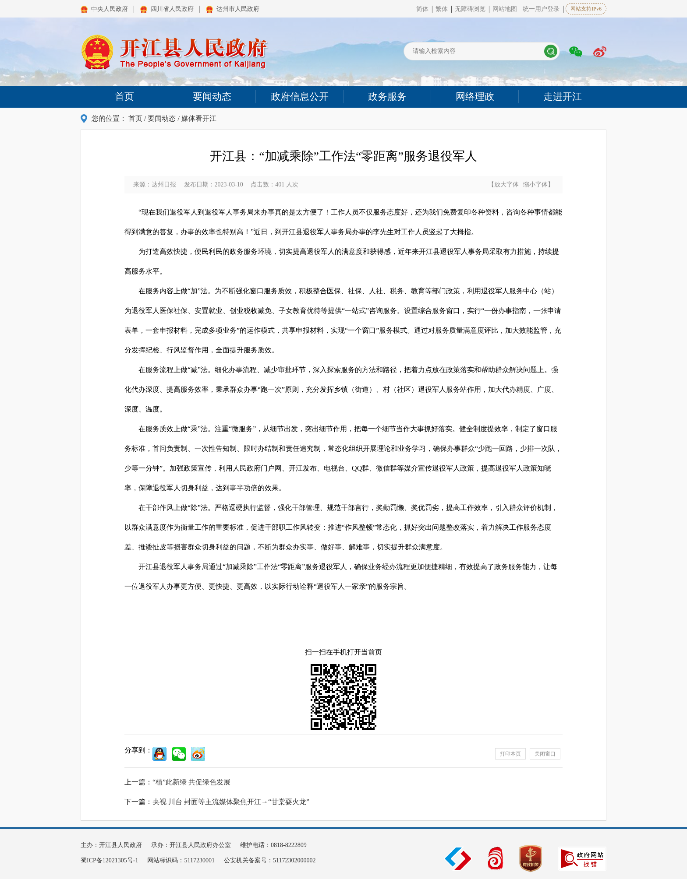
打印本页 (510, 754)
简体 (422, 9)
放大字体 (506, 184)
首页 (135, 118)
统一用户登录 (541, 9)
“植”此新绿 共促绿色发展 (191, 782)
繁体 (442, 9)
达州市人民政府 (237, 9)
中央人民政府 (109, 9)
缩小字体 (535, 184)
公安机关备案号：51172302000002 (269, 860)
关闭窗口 (545, 754)
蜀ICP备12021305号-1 (110, 860)
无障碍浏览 (471, 9)
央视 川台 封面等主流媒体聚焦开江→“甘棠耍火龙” (230, 801)
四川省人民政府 (172, 9)
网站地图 (504, 9)
